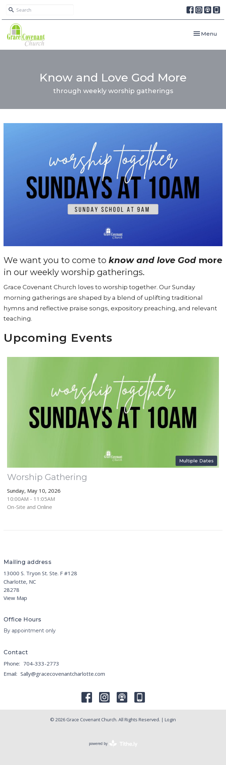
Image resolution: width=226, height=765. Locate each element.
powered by (113, 743)
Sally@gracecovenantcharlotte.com (62, 673)
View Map (15, 597)
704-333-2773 (41, 663)
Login (170, 719)
